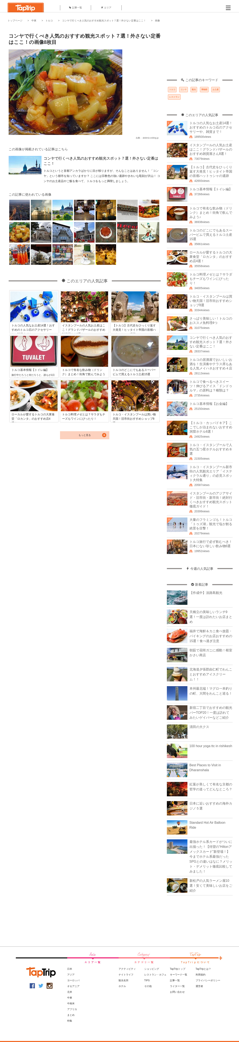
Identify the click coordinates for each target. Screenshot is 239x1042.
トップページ (15, 20)
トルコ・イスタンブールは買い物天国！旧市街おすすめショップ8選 (210, 301)
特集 (69, 1020)
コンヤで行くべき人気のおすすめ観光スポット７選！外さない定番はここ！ (104, 20)
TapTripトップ (178, 968)
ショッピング (151, 968)
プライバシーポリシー (208, 980)
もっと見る (85, 435)
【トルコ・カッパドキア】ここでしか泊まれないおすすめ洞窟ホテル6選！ (210, 427)
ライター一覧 (177, 986)
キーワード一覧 (178, 974)
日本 (69, 968)
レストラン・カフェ (155, 974)
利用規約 (201, 974)
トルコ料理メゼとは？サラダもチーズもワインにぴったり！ (210, 279)
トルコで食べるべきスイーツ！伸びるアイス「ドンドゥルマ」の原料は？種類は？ (210, 386)
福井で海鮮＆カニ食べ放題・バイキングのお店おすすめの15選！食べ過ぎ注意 (210, 636)
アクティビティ (127, 968)
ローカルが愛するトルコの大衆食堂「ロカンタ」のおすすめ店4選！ (210, 257)
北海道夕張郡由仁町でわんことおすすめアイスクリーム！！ (210, 674)
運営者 (199, 986)
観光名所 (123, 980)
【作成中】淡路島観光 (205, 593)
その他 (148, 986)
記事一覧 (75, 7)
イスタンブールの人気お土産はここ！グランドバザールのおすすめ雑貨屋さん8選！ (210, 149)
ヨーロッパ (73, 980)
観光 (194, 89)
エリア (106, 7)
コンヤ (183, 89)
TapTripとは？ (203, 968)
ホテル (122, 986)
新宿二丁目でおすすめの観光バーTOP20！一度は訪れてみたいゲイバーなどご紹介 (210, 712)
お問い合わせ (177, 992)
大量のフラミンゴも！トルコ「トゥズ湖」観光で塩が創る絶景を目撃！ (210, 524)
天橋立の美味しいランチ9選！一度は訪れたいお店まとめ (210, 617)
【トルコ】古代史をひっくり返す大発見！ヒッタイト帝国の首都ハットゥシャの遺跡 (210, 171)
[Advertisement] (200, 52)
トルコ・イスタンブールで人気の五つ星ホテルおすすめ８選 (210, 449)
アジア (71, 974)
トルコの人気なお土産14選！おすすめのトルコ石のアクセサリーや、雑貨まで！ (211, 127)
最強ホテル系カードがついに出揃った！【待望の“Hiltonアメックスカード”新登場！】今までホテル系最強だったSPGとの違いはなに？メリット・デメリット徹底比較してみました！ (211, 856)
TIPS (147, 980)
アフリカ (72, 1009)
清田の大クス (199, 727)
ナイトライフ (126, 974)
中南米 (71, 1003)
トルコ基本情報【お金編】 (209, 403)
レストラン (174, 97)
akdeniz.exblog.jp (150, 138)
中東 (33, 20)
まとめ (71, 1015)
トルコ (49, 20)
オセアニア (73, 986)
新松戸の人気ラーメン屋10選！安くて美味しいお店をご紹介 (210, 885)
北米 (69, 992)
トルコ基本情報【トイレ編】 (210, 189)
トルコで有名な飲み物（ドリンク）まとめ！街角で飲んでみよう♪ (210, 213)
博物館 (204, 89)
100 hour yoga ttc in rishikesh (210, 746)
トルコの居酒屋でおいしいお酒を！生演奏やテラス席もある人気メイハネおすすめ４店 (210, 364)
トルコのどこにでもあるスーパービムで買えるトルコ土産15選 (210, 235)
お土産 (215, 89)
